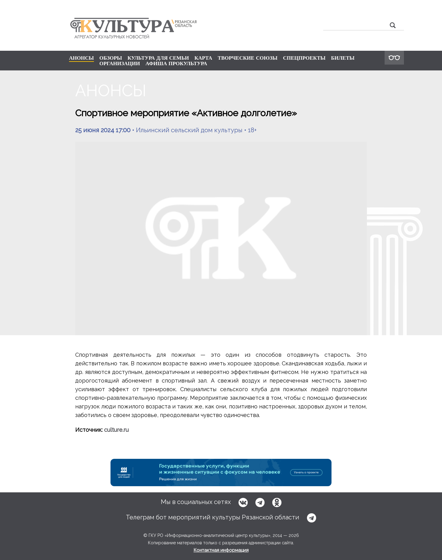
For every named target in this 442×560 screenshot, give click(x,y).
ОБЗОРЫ (110, 58)
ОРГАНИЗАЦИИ (119, 63)
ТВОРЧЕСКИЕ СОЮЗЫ (247, 58)
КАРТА (203, 58)
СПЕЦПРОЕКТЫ (304, 58)
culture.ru (116, 430)
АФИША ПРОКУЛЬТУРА (176, 63)
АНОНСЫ (81, 58)
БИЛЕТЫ (343, 58)
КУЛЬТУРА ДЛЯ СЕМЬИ (158, 58)
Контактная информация (221, 550)
